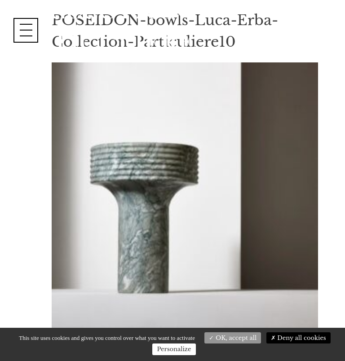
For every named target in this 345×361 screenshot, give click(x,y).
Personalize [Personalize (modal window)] (174, 349)
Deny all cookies (298, 338)
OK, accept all (233, 338)
